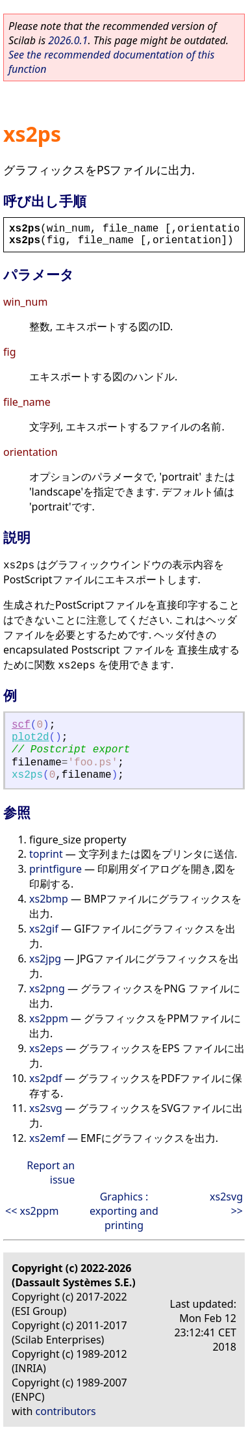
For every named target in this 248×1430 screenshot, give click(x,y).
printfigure (55, 869)
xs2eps (46, 1048)
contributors (66, 1411)
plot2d (30, 737)
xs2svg (45, 1108)
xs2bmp (48, 899)
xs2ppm (48, 1018)
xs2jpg (45, 958)
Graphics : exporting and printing (124, 1210)
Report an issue (51, 1172)
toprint (46, 854)
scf (21, 725)
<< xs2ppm (31, 1211)
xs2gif (43, 928)
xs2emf (47, 1138)
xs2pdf (45, 1078)
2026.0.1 (68, 40)
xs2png (47, 988)
